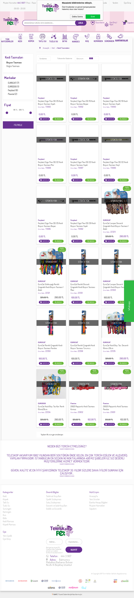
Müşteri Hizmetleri (97, 505)
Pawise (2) (10, 94)
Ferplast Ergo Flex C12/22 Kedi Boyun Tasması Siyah (82, 165)
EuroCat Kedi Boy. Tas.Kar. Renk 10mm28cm (51, 409)
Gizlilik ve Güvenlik (54, 508)
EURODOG (42, 403)
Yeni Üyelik (7, 535)
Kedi (5, 496)
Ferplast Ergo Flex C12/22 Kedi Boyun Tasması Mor (50, 165)
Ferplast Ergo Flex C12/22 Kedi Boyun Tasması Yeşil (115, 165)
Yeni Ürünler (94, 499)
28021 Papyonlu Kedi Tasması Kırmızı (82, 409)
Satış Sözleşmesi (53, 502)
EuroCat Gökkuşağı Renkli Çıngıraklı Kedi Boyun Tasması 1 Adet (50, 288)
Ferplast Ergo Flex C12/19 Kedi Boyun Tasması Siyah (115, 104)
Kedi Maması (8, 521)
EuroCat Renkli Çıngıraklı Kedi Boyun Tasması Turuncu (82, 348)
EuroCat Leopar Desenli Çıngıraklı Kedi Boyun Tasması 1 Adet (115, 227)
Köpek (5, 499)
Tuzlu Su (6, 505)
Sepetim (93, 508)
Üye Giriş (112, 22)
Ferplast (41, 98)
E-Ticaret (60, 594)
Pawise (73, 403)
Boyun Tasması (14, 62)
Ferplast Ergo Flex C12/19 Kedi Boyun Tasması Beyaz (82, 104)
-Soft (54, 594)
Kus (4, 515)
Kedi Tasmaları (14, 57)
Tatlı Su (6, 502)
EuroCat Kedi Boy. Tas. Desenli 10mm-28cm (115, 348)
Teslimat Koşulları (53, 496)
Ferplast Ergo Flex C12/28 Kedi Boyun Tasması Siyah (83, 226)
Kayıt (111, 24)
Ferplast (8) (11, 90)
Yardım (115, 3)
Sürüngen (7, 508)
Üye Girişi (127, 3)
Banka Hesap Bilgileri (98, 502)
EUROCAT (107, 220)
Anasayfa (93, 496)
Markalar (10, 78)
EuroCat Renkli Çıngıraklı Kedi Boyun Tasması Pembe (50, 348)
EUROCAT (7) (11, 83)
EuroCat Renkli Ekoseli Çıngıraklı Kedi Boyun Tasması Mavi (82, 288)
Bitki (5, 518)
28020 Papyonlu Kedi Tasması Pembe (115, 409)
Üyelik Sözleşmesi (53, 499)
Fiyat (7, 105)
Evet (93, 16)
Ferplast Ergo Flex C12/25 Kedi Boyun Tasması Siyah (50, 104)
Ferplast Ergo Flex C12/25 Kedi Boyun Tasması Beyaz (50, 226)
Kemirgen (7, 511)
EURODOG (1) (11, 86)
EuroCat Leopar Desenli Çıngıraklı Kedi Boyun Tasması (115, 287)
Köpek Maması (9, 524)
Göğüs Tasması (12, 66)
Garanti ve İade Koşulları (56, 505)
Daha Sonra (77, 16)
